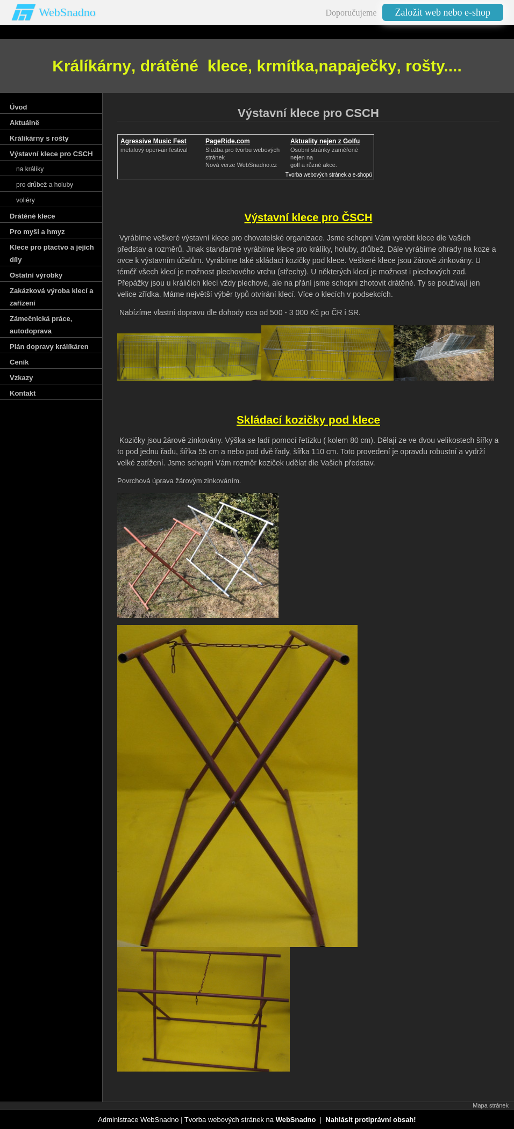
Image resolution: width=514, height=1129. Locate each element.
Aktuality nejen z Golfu (325, 141)
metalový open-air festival (154, 150)
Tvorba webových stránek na (250, 1120)
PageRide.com (227, 141)
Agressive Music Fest (153, 141)
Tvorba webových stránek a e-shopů (328, 175)
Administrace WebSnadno (138, 1120)
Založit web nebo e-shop (442, 12)
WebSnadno (67, 12)
